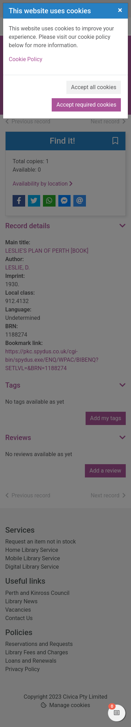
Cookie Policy (25, 59)
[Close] (120, 10)
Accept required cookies (86, 104)
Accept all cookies (93, 87)
